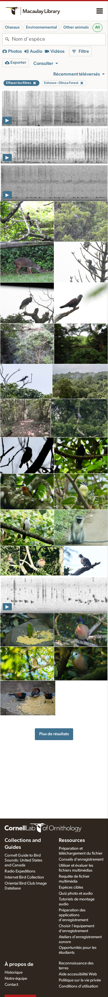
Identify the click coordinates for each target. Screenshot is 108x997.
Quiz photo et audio (76, 893)
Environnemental (41, 27)
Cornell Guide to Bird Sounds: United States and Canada (23, 860)
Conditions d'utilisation (78, 986)
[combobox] (58, 39)
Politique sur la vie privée (80, 980)
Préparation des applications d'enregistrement (73, 915)
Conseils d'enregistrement (81, 859)
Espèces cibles (71, 887)
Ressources (72, 840)
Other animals (76, 27)
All (97, 27)
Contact (11, 985)
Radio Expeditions (20, 871)
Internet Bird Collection (24, 877)
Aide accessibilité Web (78, 974)
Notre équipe (16, 979)
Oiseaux (12, 27)
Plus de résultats (54, 734)
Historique (13, 972)
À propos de (19, 964)
